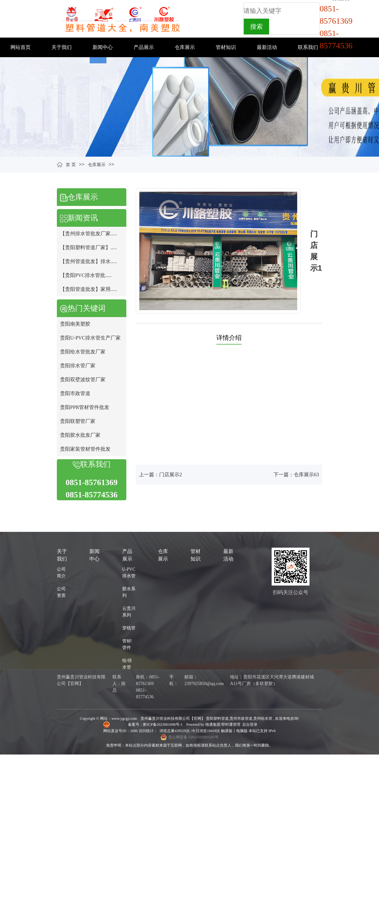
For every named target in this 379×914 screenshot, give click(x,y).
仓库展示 (185, 47)
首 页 (71, 164)
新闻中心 (103, 47)
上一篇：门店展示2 (160, 474)
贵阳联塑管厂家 (77, 421)
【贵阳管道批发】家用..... (88, 289)
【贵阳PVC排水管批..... (85, 275)
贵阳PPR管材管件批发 (84, 407)
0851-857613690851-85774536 (336, 27)
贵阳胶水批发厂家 (80, 435)
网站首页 (20, 47)
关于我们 (61, 47)
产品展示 (144, 47)
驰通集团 (213, 724)
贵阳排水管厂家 (77, 365)
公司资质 (61, 592)
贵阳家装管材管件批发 (85, 449)
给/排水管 (127, 664)
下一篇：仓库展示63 (296, 474)
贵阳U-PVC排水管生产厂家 (90, 337)
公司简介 (61, 572)
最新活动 (267, 47)
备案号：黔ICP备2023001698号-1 (155, 724)
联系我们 (308, 47)
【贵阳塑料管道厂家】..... (88, 247)
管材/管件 (127, 644)
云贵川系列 (128, 611)
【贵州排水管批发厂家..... (88, 233)
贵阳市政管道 (75, 393)
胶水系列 (128, 592)
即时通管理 (230, 724)
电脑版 (242, 731)
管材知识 (226, 47)
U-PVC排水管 (128, 572)
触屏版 (226, 731)
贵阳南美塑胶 (75, 324)
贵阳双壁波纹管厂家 (82, 379)
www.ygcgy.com (124, 718)
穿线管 (128, 628)
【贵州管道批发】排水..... (88, 261)
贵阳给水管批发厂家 (82, 351)
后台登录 (249, 724)
